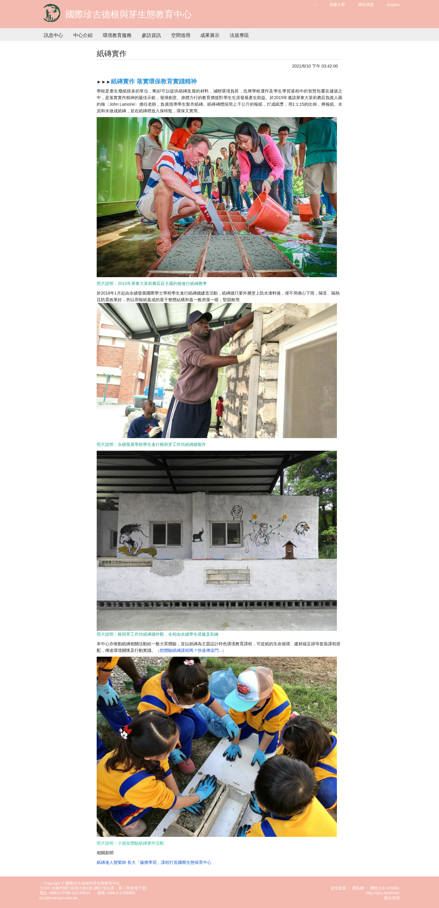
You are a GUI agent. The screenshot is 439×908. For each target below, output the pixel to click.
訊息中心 (53, 35)
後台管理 (392, 898)
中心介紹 (82, 35)
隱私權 (358, 888)
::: (314, 4)
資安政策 (338, 888)
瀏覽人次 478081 (385, 888)
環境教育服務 (117, 35)
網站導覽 (366, 4)
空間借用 (180, 35)
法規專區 (239, 35)
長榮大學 (337, 4)
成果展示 (209, 35)
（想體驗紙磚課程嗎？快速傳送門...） (191, 650)
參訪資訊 (151, 35)
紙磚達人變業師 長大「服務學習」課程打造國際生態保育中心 (154, 862)
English (393, 4)
